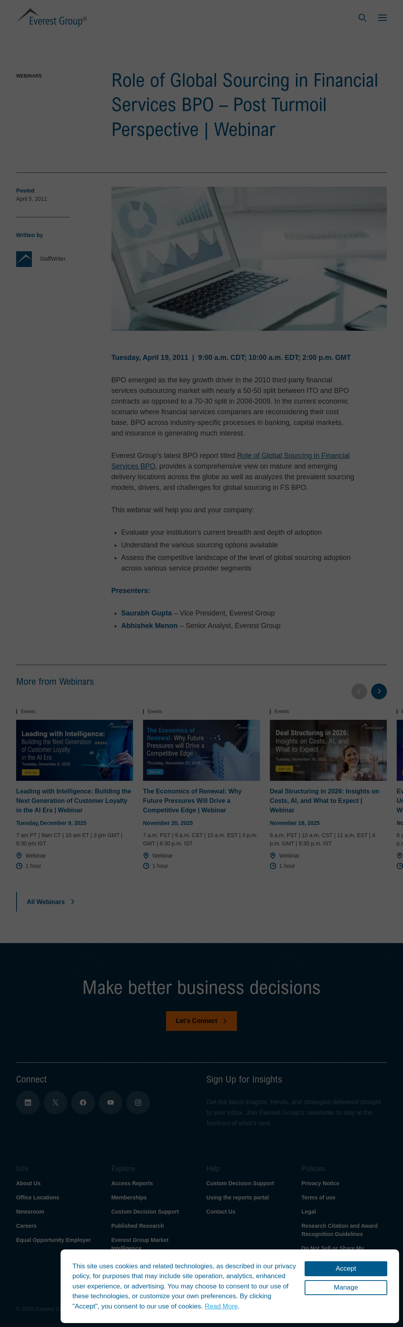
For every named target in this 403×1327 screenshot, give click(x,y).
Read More (221, 1306)
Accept (346, 1268)
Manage (346, 1287)
